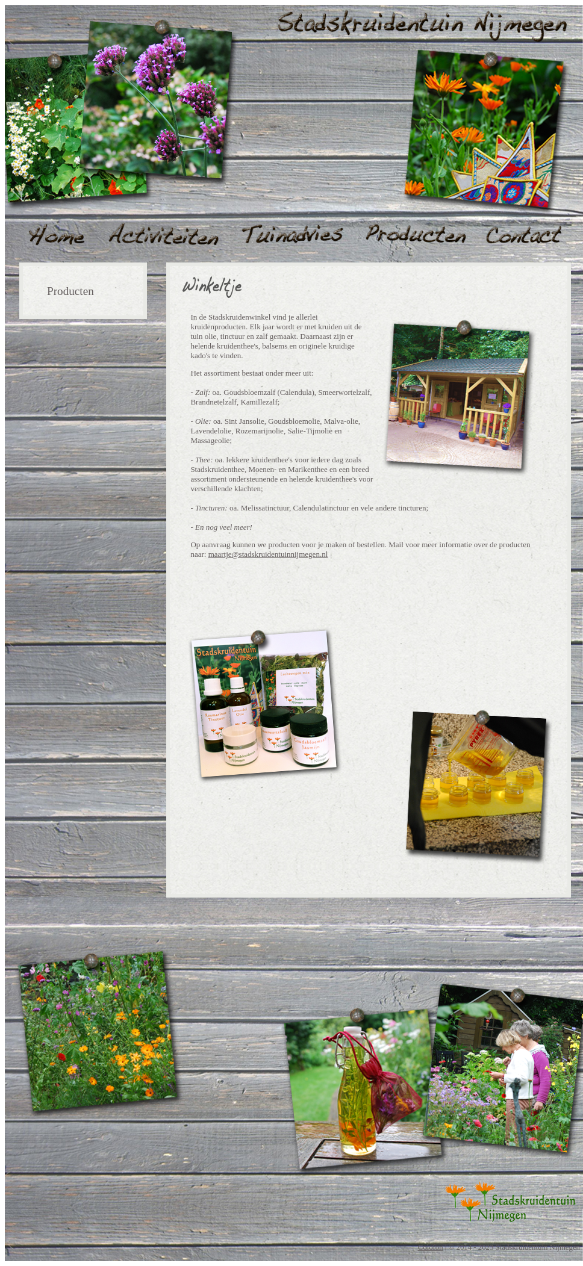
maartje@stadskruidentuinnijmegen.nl (268, 554)
